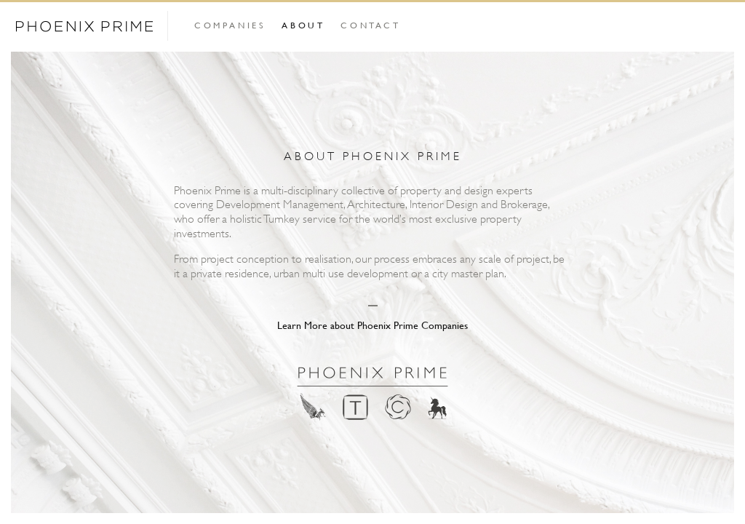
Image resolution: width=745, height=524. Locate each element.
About (303, 24)
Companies (230, 24)
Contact (370, 24)
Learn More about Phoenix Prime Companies (372, 325)
